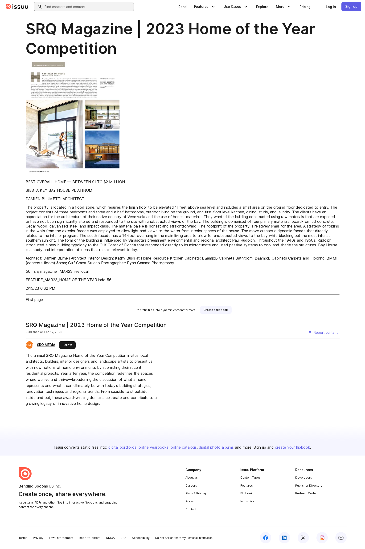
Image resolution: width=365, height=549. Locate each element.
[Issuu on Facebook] (265, 537)
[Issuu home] (17, 6)
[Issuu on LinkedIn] (284, 537)
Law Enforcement (61, 538)
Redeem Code (305, 493)
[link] (182, 6)
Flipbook (246, 493)
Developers (303, 477)
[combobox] (88, 6)
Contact (190, 509)
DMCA (110, 538)
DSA (123, 538)
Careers (191, 485)
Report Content (89, 538)
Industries (247, 501)
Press (189, 501)
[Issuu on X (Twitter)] (303, 537)
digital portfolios (122, 447)
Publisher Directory (308, 485)
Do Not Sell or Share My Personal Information (184, 538)
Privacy (38, 538)
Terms (23, 538)
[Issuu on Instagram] (322, 537)
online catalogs (184, 447)
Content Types (250, 477)
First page (34, 299)
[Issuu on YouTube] (341, 537)
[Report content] (323, 332)
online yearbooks (153, 447)
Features (246, 485)
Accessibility (141, 538)
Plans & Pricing (195, 493)
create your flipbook (292, 447)
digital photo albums (216, 447)
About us (191, 477)
